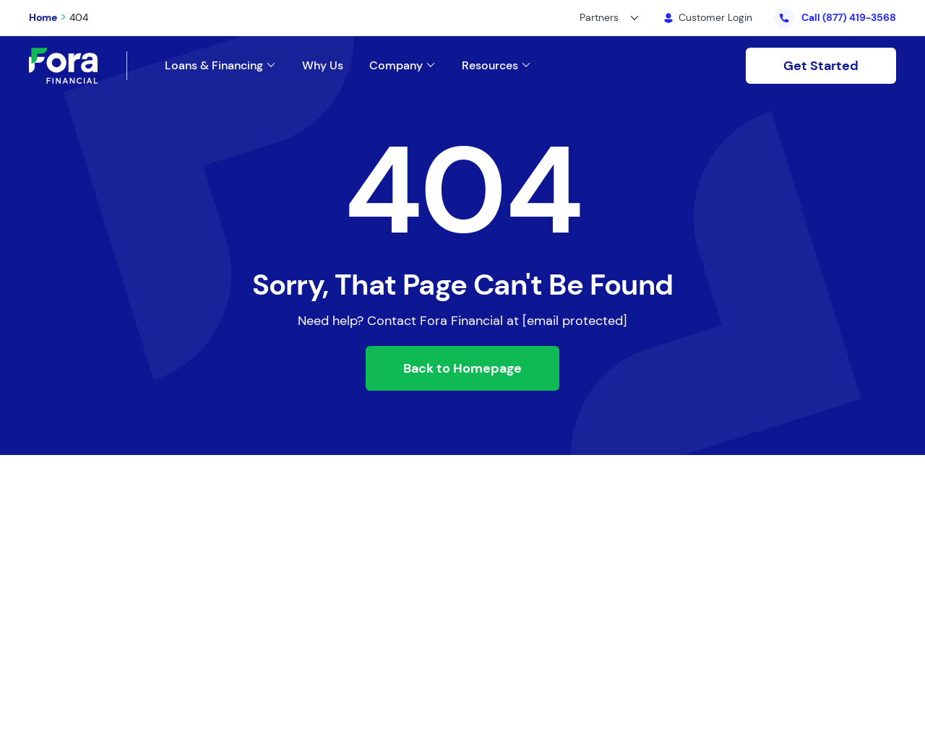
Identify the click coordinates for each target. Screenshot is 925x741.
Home (43, 17)
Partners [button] (599, 17)
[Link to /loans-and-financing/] (233, 65)
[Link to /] (509, 65)
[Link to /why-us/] (335, 65)
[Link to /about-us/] (415, 65)
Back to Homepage (462, 368)
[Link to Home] (78, 66)
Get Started (821, 65)
